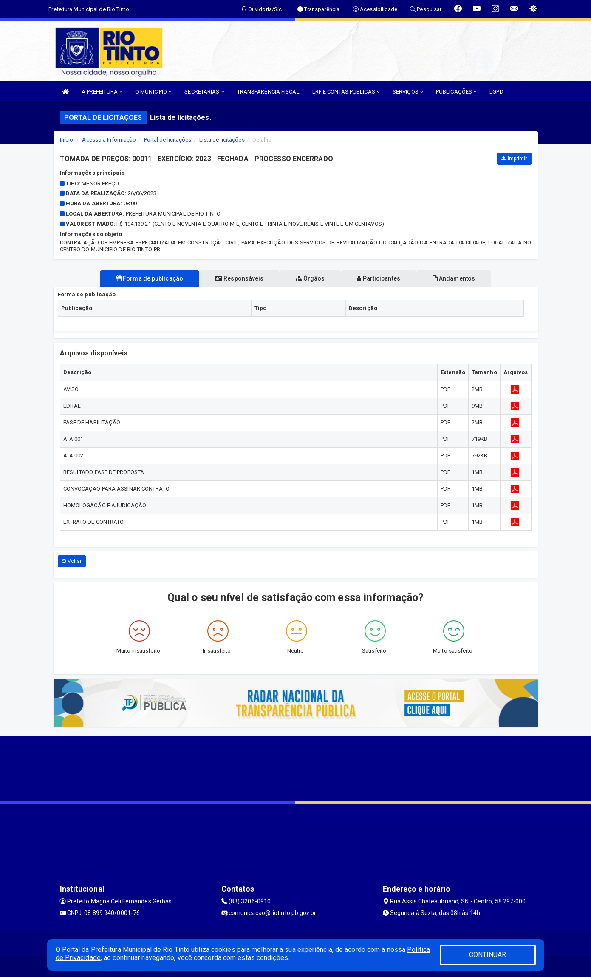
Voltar (72, 561)
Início (67, 139)
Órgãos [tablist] (310, 278)
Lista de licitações (222, 139)
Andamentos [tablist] (460, 278)
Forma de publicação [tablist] (142, 278)
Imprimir (514, 159)
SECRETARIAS (204, 91)
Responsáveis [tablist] (236, 278)
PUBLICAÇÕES (456, 91)
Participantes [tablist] (382, 278)
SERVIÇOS (408, 91)
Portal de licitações (168, 139)
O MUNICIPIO (153, 91)
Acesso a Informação (109, 139)
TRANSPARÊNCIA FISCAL (268, 91)
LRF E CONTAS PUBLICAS (346, 91)
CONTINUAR (487, 955)
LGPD (496, 91)
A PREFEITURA (102, 91)
